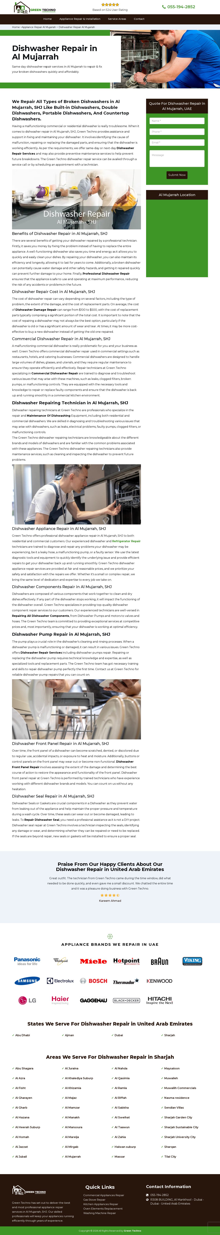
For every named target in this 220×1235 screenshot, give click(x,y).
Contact (139, 18)
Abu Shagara (24, 1068)
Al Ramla (121, 1088)
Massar (120, 1156)
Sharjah (169, 1035)
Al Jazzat (21, 1147)
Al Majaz (71, 1097)
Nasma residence (176, 1097)
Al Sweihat (122, 1117)
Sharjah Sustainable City (181, 1127)
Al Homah (22, 1137)
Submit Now (177, 175)
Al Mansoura (73, 1127)
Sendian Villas (174, 1107)
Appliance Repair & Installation (79, 18)
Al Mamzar (72, 1107)
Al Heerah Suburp (27, 1127)
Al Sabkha (122, 1107)
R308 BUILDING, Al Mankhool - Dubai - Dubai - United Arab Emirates (177, 1201)
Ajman (69, 1035)
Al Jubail (21, 1156)
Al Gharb (21, 1107)
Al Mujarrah (73, 1156)
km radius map (177, 237)
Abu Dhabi (22, 1035)
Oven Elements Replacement (103, 1208)
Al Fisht (20, 1088)
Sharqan (170, 1147)
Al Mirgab (71, 1147)
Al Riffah (120, 1097)
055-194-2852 (181, 6)
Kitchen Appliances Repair (100, 1204)
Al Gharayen (23, 1097)
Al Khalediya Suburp (79, 1078)
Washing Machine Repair (99, 1213)
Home (47, 18)
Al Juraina (71, 1068)
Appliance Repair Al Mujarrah (39, 27)
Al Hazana (22, 1117)
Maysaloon (172, 1068)
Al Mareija (72, 1137)
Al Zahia (120, 1137)
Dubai (119, 1035)
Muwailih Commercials (180, 1088)
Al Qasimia (122, 1078)
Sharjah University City (180, 1137)
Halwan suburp (125, 1147)
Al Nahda (121, 1068)
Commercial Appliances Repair (103, 1195)
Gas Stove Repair (94, 1199)
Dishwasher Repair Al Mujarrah (77, 27)
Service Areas (117, 18)
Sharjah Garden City (178, 1117)
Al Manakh (72, 1117)
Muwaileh (171, 1078)
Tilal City (170, 1156)
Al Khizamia (73, 1088)
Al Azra (20, 1078)
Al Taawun (122, 1127)
